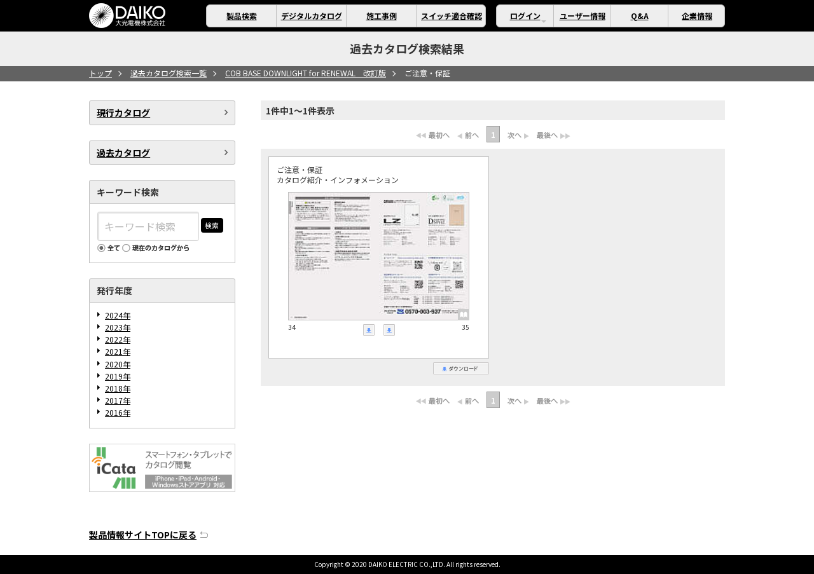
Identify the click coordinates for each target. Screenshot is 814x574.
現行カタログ (123, 112)
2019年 (117, 376)
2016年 (117, 412)
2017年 (117, 400)
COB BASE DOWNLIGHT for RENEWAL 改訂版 (305, 73)
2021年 (117, 351)
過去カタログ (123, 152)
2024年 (117, 315)
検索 (212, 225)
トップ (100, 73)
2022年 (117, 339)
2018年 (117, 388)
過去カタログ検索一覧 (168, 73)
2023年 (117, 327)
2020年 (117, 364)
